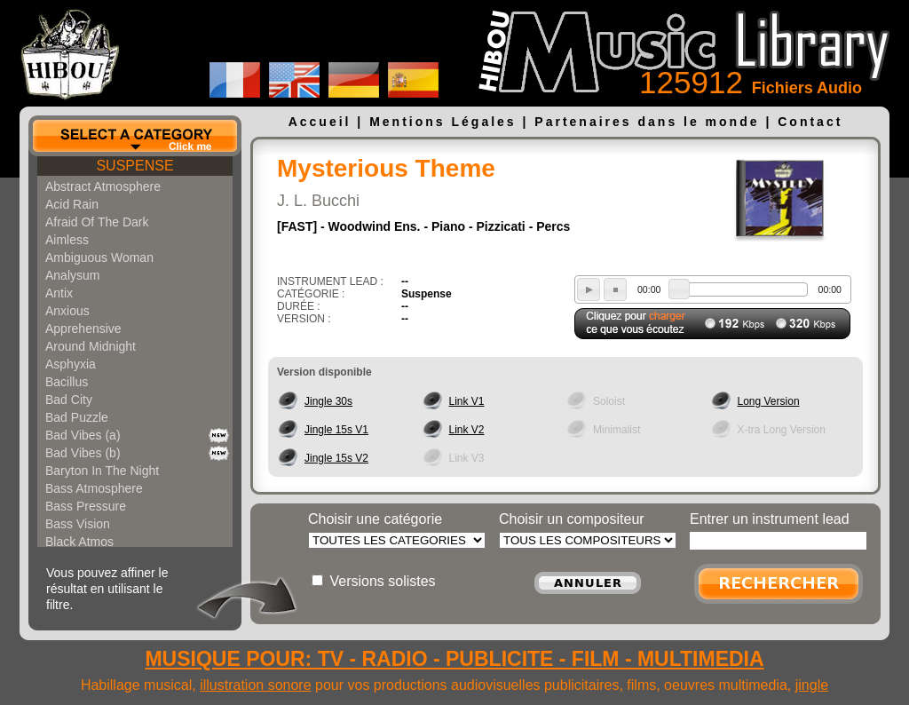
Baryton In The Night (102, 470)
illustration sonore (255, 685)
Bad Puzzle (76, 417)
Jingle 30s (328, 401)
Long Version (769, 401)
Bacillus (66, 382)
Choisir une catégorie (375, 519)
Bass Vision (77, 524)
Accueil (320, 122)
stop (615, 289)
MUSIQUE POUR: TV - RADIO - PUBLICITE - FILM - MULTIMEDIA (454, 658)
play (588, 289)
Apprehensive (83, 328)
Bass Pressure (85, 506)
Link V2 (467, 430)
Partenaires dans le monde (646, 122)
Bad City (68, 399)
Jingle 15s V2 (336, 458)
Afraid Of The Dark (96, 222)
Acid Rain (72, 204)
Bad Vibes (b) (83, 453)
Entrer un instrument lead (770, 519)
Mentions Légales (442, 122)
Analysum (72, 275)
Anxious (67, 311)
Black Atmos (79, 542)
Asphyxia (70, 364)
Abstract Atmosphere (103, 186)
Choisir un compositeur (571, 519)
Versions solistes (382, 581)
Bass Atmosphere (94, 488)
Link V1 (467, 401)
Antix (59, 293)
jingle (811, 685)
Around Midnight (90, 346)
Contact (810, 122)
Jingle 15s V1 (336, 430)
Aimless (67, 240)
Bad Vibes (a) (83, 435)
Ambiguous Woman (99, 257)
